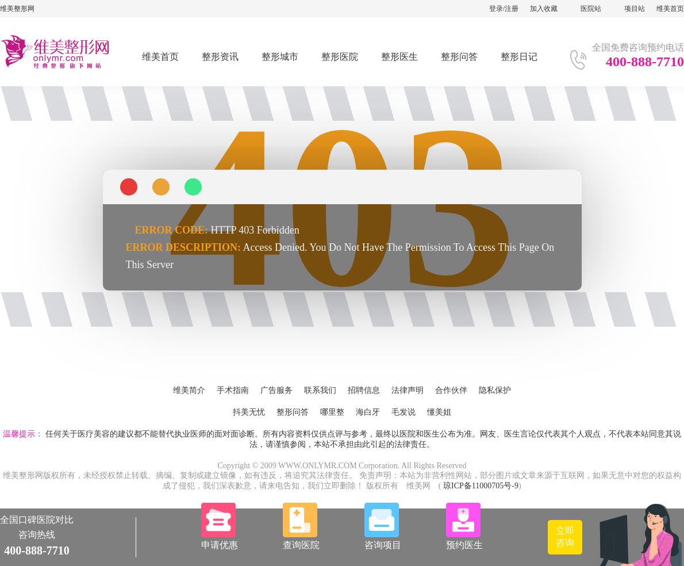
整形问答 (459, 57)
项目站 (634, 9)
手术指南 (233, 390)
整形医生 (399, 57)
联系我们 (320, 390)
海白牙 (368, 412)
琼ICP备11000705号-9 (480, 485)
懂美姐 (439, 412)
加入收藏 (544, 9)
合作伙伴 (451, 390)
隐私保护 (495, 390)
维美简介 (189, 390)
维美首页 (670, 9)
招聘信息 (364, 390)
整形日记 (519, 57)
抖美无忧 (249, 412)
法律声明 (407, 390)
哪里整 (332, 412)
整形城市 (280, 57)
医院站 (591, 9)
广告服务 (276, 390)
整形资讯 (220, 57)
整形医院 (339, 57)
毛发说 (403, 412)
